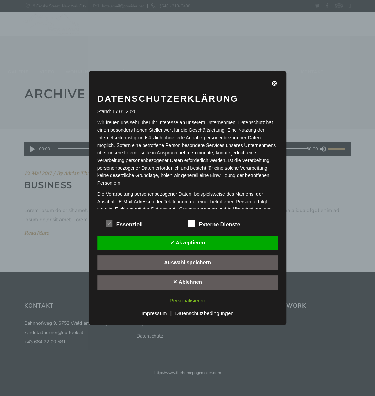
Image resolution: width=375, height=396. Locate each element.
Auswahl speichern (187, 262)
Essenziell (124, 223)
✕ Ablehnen (187, 282)
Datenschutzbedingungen (204, 313)
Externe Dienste (214, 223)
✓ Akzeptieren (187, 242)
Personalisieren (187, 300)
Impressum (154, 313)
